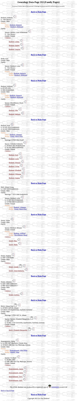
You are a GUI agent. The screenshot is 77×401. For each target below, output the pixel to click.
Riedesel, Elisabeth (15, 170)
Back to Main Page (38, 12)
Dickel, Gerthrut (14, 295)
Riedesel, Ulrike (14, 42)
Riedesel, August (14, 178)
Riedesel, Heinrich (16, 25)
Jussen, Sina (13, 241)
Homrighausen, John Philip (18, 350)
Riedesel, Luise (14, 159)
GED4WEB (55, 387)
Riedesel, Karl (13, 155)
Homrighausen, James (16, 373)
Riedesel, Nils (13, 110)
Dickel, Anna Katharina (16, 271)
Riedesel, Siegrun (15, 49)
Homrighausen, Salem (16, 369)
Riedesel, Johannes (16, 134)
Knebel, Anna (14, 352)
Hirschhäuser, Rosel (20, 235)
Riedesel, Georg (14, 166)
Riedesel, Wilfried (19, 233)
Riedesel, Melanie (15, 114)
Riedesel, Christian (15, 174)
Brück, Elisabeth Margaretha (18, 330)
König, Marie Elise (16, 136)
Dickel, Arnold (14, 267)
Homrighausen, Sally (16, 380)
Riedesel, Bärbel (14, 45)
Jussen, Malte (13, 244)
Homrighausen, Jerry (16, 377)
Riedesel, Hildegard (16, 27)
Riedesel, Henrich (15, 162)
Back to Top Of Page (7, 390)
